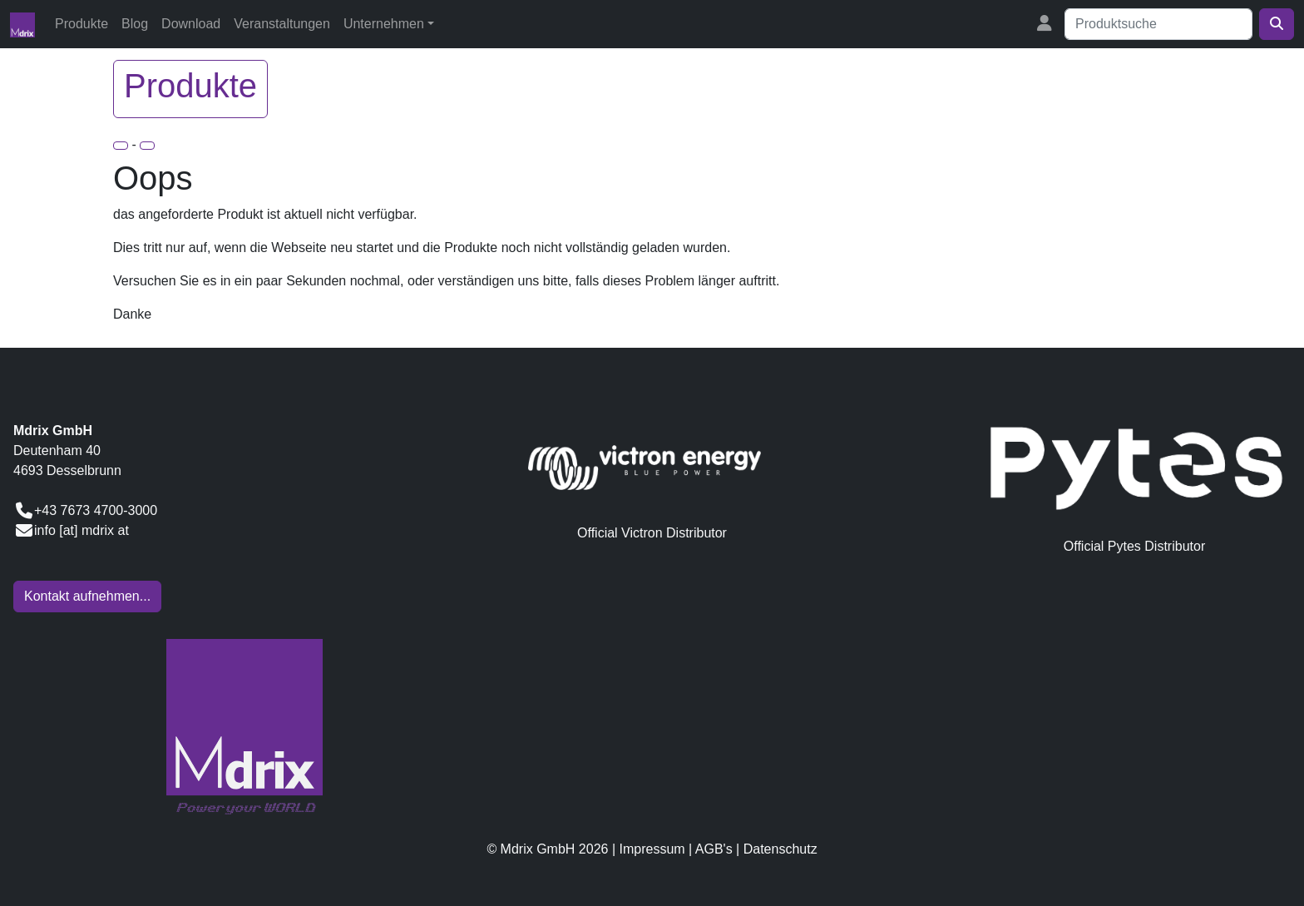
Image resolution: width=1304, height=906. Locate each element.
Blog (134, 24)
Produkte (81, 24)
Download (190, 24)
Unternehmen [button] (383, 24)
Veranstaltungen (282, 24)
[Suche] (1158, 24)
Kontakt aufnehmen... (87, 596)
